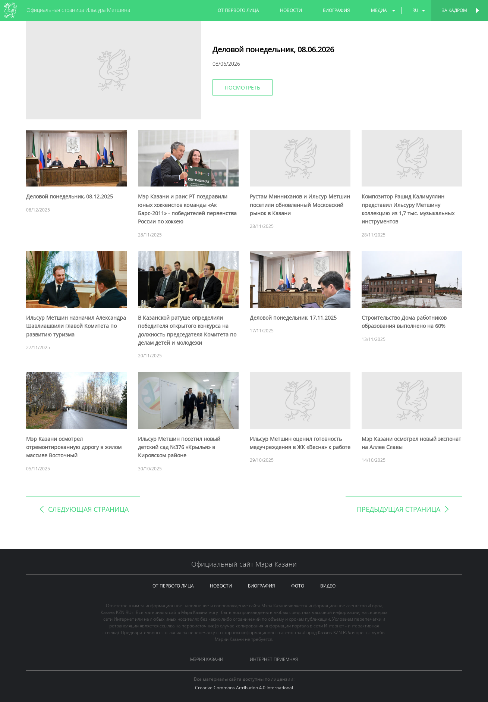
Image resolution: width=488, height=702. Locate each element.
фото (297, 586)
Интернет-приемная (274, 659)
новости (291, 10)
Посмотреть (242, 87)
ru (415, 10)
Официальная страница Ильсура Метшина (78, 9)
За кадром (454, 10)
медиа (379, 10)
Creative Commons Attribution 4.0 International (244, 687)
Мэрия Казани (206, 659)
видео (328, 586)
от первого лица (238, 10)
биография (336, 10)
